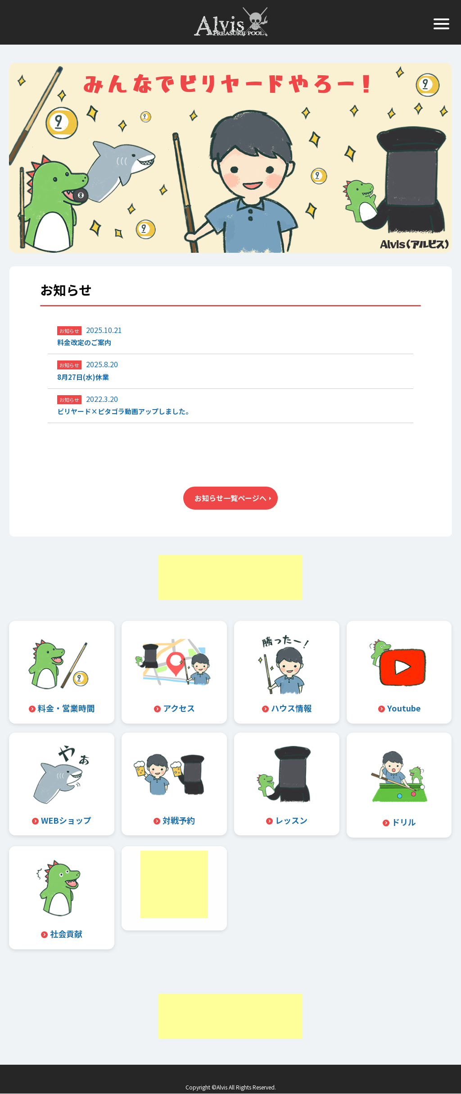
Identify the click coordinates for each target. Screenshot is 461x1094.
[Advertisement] (230, 577)
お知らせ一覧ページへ (230, 497)
